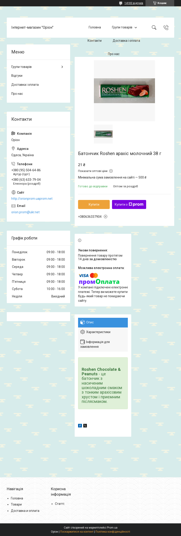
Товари (16, 504)
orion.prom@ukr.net (25, 212)
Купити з (129, 204)
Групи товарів (122, 27)
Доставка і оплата (126, 40)
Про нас (113, 54)
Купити (94, 204)
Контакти (95, 40)
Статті (59, 504)
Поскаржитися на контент (76, 531)
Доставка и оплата (25, 511)
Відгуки (16, 75)
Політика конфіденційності (112, 531)
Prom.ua (112, 527)
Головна (95, 27)
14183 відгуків (133, 3)
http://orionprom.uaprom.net (31, 198)
